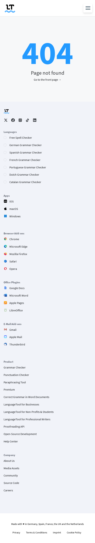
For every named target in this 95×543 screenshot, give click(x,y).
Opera (13, 269)
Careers (8, 490)
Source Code (11, 483)
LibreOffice (16, 310)
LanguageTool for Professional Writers (27, 419)
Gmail (12, 329)
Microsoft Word (18, 295)
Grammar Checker (15, 367)
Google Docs (17, 288)
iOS (11, 201)
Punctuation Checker (16, 375)
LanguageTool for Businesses (21, 404)
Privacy (16, 532)
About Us (9, 461)
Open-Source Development (20, 434)
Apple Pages (16, 303)
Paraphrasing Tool (15, 382)
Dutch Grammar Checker (24, 174)
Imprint (57, 532)
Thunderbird (17, 344)
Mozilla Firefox (18, 254)
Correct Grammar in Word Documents (26, 397)
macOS (13, 209)
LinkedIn (35, 120)
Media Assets (11, 468)
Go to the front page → (47, 79)
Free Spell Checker (20, 137)
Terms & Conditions (36, 532)
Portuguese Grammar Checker (27, 167)
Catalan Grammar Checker (25, 182)
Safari (13, 261)
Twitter (6, 120)
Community (11, 475)
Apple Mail (15, 337)
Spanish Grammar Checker (25, 152)
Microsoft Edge (18, 246)
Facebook (13, 120)
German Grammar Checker (25, 145)
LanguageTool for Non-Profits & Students (29, 412)
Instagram (20, 120)
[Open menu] (87, 8)
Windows (15, 216)
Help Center (11, 441)
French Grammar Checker (24, 160)
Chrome (14, 239)
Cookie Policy (74, 532)
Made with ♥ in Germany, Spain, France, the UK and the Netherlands (47, 524)
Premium (9, 389)
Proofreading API (14, 426)
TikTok (27, 120)
